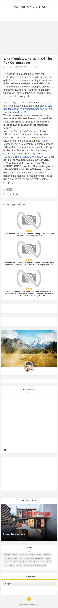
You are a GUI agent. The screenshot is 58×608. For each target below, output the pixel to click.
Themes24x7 (35, 604)
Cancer (31, 554)
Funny (27, 558)
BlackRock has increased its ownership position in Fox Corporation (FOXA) (27, 108)
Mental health (27, 562)
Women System (29, 7)
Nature (36, 562)
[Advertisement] (29, 38)
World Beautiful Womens (38, 565)
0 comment (38, 67)
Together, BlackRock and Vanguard (23, 156)
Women (26, 565)
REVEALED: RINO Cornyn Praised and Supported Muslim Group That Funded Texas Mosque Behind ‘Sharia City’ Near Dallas (29, 264)
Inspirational (8, 562)
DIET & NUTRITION (10, 558)
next (6, 450)
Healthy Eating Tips (37, 558)
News (9, 189)
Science (11, 565)
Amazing (7, 554)
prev (4, 450)
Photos (49, 562)
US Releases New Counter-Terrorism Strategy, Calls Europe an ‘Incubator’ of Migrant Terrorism (29, 235)
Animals (14, 554)
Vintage (19, 565)
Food (20, 558)
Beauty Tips (23, 554)
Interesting (17, 562)
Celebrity (39, 554)
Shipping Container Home (14, 534)
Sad (5, 565)
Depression (47, 554)
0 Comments (28, 67)
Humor (48, 558)
